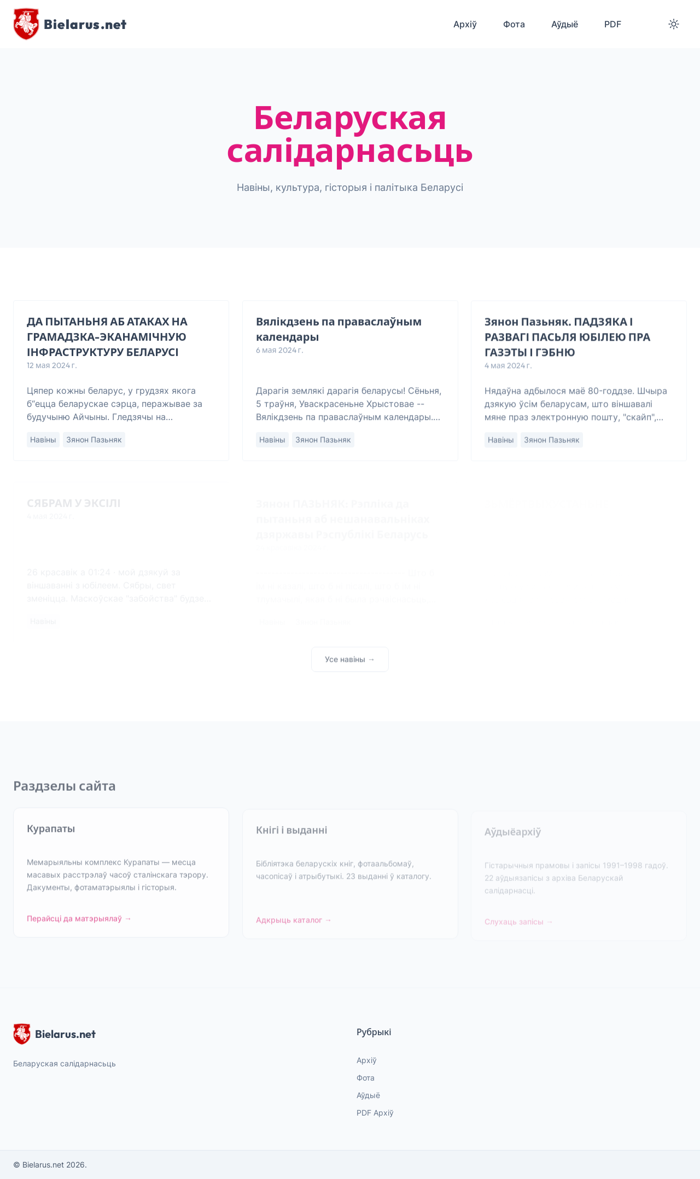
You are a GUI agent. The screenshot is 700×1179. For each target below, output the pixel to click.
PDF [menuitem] (612, 24)
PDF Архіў (375, 1112)
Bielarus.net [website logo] (54, 1034)
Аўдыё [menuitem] (564, 24)
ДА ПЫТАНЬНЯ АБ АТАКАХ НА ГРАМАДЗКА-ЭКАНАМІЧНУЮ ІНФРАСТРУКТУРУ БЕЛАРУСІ (107, 337)
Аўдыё (368, 1095)
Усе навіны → (350, 663)
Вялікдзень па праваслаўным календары (339, 329)
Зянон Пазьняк (94, 440)
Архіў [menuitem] (465, 24)
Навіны (43, 440)
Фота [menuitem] (514, 24)
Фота (366, 1077)
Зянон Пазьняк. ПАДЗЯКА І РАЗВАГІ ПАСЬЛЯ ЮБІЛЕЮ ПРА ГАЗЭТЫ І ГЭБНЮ (567, 338)
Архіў (367, 1060)
